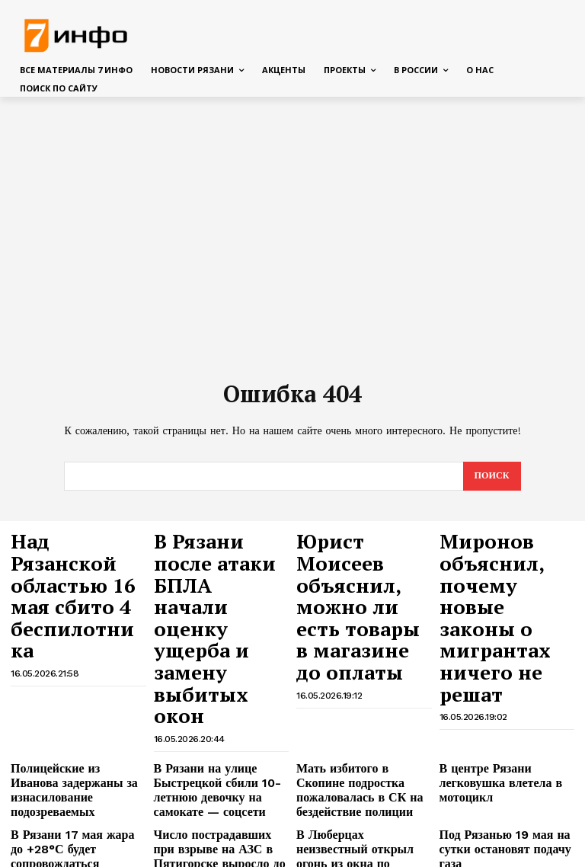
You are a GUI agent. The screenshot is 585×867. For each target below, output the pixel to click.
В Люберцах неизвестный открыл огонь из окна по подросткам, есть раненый (356, 708)
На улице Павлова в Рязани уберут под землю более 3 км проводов (76, 806)
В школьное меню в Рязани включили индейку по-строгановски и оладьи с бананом (216, 813)
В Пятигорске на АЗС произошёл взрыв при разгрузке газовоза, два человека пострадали (492, 813)
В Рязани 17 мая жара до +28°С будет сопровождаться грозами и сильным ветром (76, 708)
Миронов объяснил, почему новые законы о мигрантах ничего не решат (502, 565)
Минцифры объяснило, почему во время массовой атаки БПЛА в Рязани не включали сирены (213, 757)
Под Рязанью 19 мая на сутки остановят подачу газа (507, 703)
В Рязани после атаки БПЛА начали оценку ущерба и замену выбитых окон (220, 565)
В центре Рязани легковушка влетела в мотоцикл (505, 647)
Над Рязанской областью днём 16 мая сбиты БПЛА (70, 745)
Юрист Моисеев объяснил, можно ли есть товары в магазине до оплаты (356, 565)
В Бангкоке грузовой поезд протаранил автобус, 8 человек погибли (356, 806)
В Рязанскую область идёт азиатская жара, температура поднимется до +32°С (505, 751)
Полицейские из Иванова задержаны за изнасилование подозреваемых (76, 652)
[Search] (491, 477)
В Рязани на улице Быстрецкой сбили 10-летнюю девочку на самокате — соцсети (220, 659)
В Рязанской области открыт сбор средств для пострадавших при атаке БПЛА (361, 757)
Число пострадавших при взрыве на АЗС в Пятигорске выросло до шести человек (220, 708)
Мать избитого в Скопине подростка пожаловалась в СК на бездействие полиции (359, 652)
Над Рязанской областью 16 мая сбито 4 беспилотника (67, 558)
